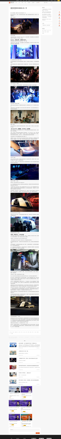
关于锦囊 (24, 431)
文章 (11, 428)
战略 (22, 386)
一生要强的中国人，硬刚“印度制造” (46, 25)
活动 (11, 431)
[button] (19, 2)
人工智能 (48, 30)
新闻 (20, 355)
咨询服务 (24, 428)
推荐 (19, 355)
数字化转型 (45, 30)
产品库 (17, 431)
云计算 (50, 30)
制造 (22, 355)
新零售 (43, 30)
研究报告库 (17, 428)
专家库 (17, 432)
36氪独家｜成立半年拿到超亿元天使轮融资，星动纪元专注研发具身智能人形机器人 (46, 13)
